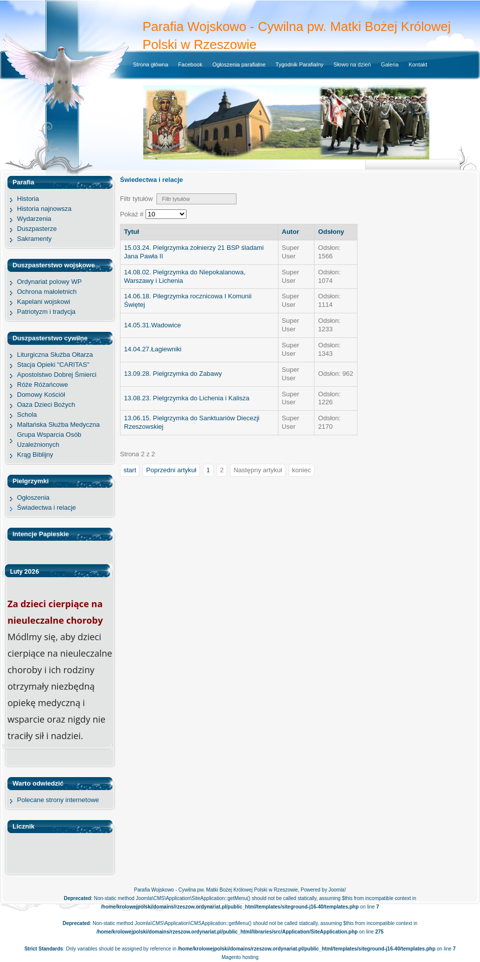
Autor (291, 231)
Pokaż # (133, 214)
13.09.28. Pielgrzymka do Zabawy (173, 373)
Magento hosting (240, 957)
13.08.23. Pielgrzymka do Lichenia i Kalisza (187, 398)
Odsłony (331, 231)
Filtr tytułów (138, 198)
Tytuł (131, 231)
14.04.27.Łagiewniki (153, 349)
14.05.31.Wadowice (152, 325)
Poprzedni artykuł (171, 470)
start (130, 470)
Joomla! (337, 890)
